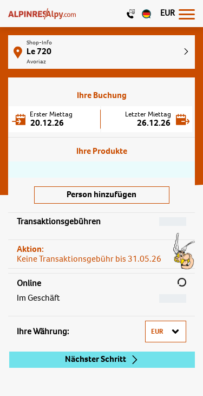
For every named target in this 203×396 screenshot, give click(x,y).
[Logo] (42, 13)
